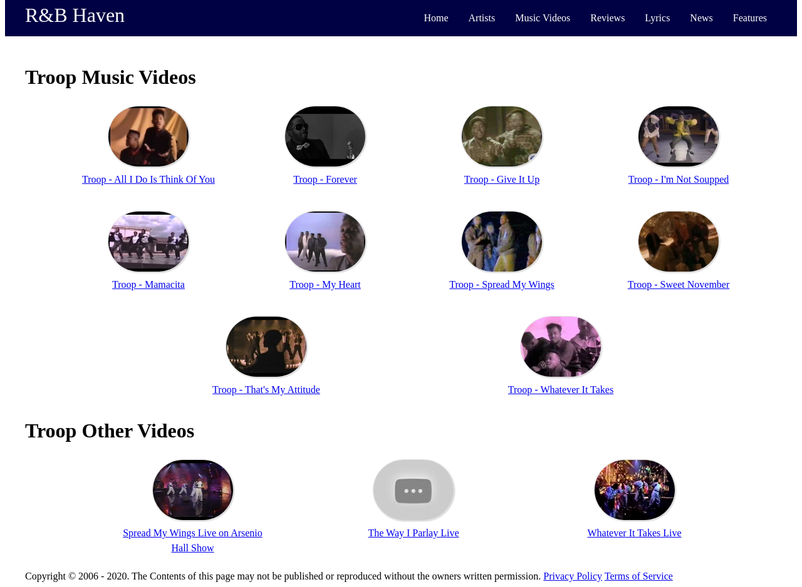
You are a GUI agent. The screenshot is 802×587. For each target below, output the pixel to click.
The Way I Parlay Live (413, 533)
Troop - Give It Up (501, 179)
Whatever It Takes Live (634, 533)
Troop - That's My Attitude (266, 389)
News (701, 18)
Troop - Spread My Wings (501, 284)
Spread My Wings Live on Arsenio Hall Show (193, 540)
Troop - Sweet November (679, 284)
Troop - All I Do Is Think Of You (148, 179)
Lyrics (657, 18)
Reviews (607, 18)
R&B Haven (75, 15)
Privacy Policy (572, 576)
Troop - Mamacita (148, 284)
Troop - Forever (325, 179)
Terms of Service (639, 576)
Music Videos (542, 18)
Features (750, 18)
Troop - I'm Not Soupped (678, 179)
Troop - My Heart (325, 284)
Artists (482, 18)
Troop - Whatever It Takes (560, 389)
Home (436, 18)
